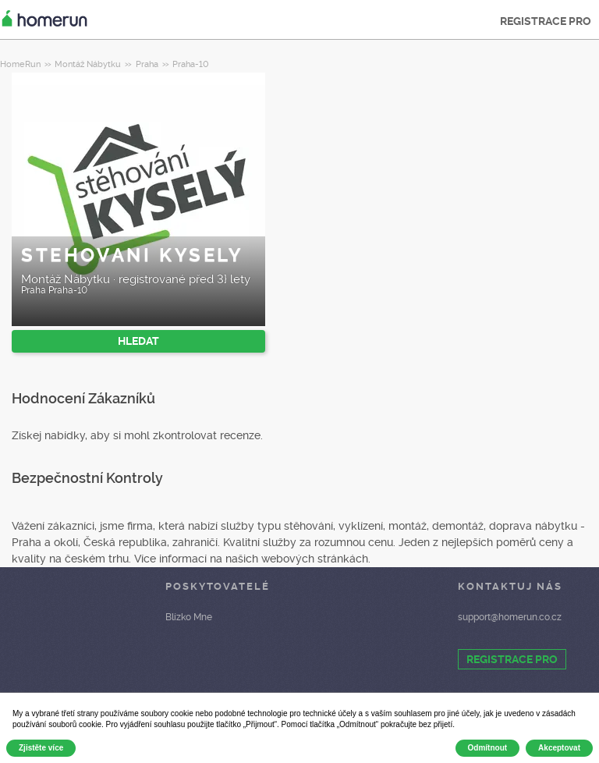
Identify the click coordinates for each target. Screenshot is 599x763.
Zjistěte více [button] (41, 747)
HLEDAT (138, 341)
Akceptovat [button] (559, 747)
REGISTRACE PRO (545, 21)
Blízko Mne (188, 617)
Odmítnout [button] (488, 747)
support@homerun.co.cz (510, 617)
